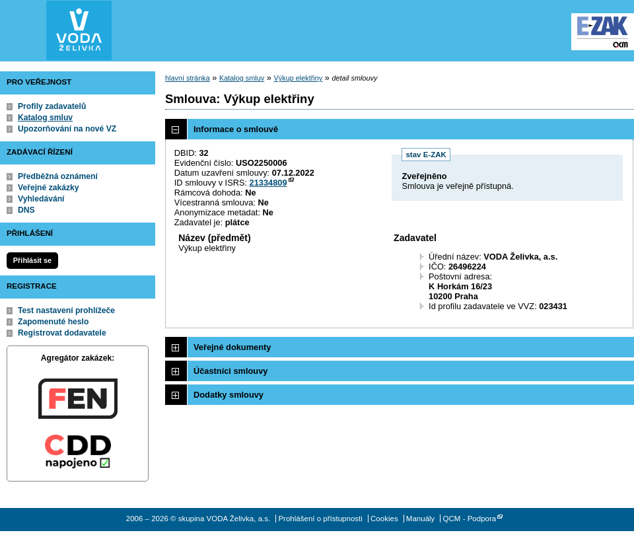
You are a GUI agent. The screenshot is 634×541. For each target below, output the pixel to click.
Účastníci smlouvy (230, 371)
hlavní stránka (187, 78)
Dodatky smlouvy (229, 395)
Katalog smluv (45, 117)
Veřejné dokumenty (232, 347)
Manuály (420, 519)
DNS (26, 210)
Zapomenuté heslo (53, 321)
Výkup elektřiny (298, 78)
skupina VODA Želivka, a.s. (79, 30)
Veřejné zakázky (48, 187)
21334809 (268, 183)
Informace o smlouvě (236, 129)
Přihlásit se (32, 260)
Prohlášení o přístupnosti (320, 519)
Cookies (384, 519)
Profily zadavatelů (52, 106)
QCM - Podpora (470, 519)
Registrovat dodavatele (62, 333)
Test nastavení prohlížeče (66, 310)
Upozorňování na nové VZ (67, 128)
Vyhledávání (41, 198)
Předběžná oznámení (58, 176)
